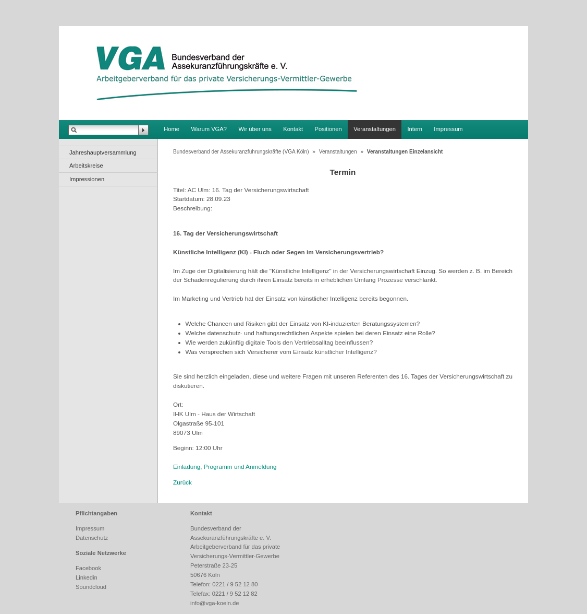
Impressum (448, 129)
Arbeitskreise (86, 165)
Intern (414, 129)
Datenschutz (92, 538)
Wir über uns (254, 129)
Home (171, 129)
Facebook (88, 568)
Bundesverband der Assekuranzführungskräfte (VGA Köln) (241, 152)
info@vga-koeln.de (214, 603)
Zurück (182, 482)
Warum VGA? (209, 129)
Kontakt (293, 129)
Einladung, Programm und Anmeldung (225, 466)
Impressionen (86, 179)
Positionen (328, 129)
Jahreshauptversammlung (103, 152)
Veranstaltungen (374, 129)
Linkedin (86, 577)
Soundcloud (91, 587)
